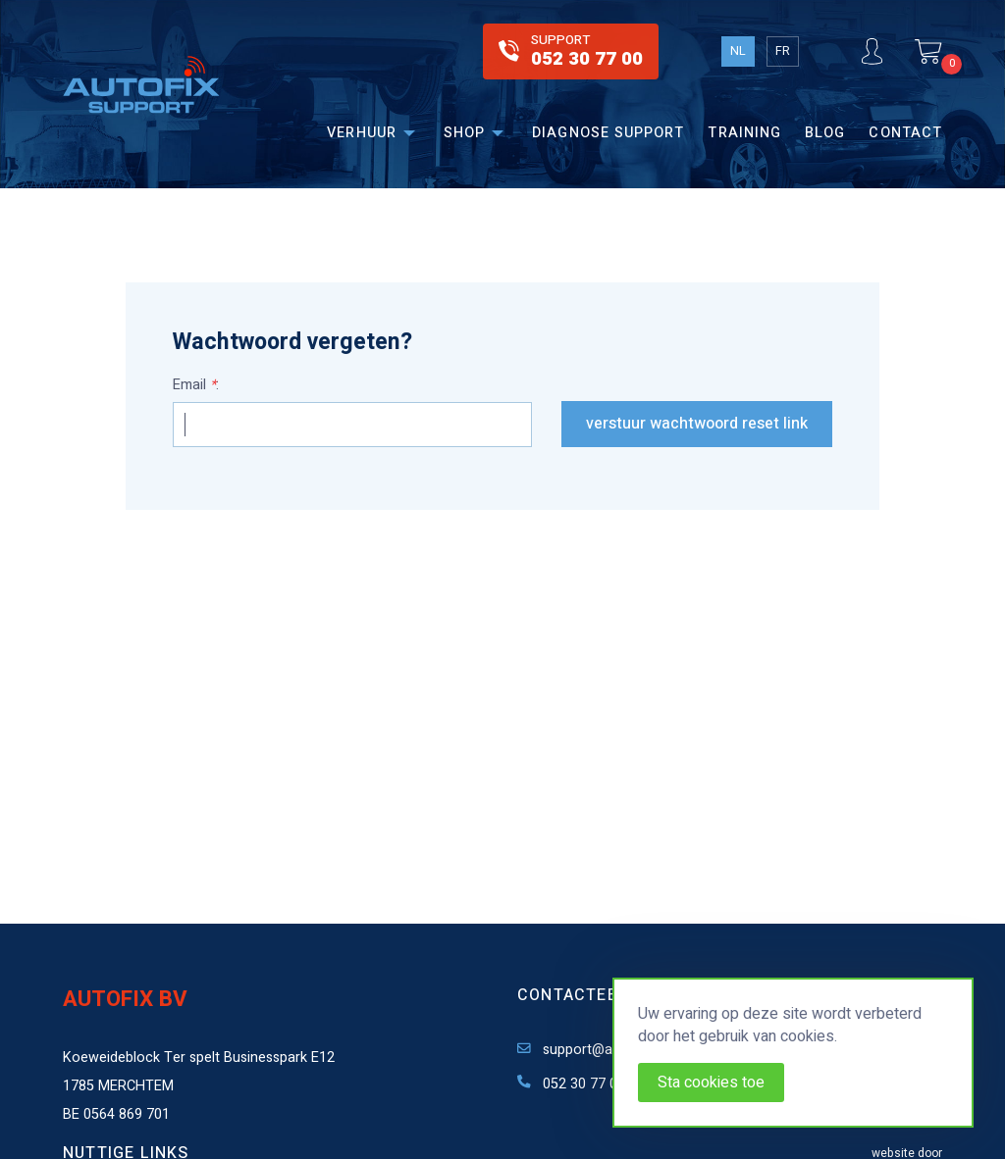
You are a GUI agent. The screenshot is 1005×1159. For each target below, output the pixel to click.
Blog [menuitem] (825, 133)
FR (782, 51)
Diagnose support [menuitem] (608, 133)
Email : (196, 385)
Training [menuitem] (744, 133)
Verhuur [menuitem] (362, 133)
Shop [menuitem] (464, 133)
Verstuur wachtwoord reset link (697, 423)
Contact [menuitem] (905, 133)
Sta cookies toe (711, 1082)
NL (738, 51)
